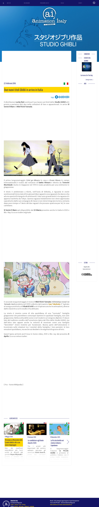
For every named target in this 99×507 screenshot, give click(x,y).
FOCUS (62, 3)
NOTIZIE (9, 3)
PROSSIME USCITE (44, 3)
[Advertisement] (36, 67)
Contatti (17, 504)
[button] (68, 442)
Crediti (12, 504)
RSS (20, 504)
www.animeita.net (54, 504)
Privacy (24, 504)
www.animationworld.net (66, 504)
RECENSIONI (27, 3)
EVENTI (80, 3)
